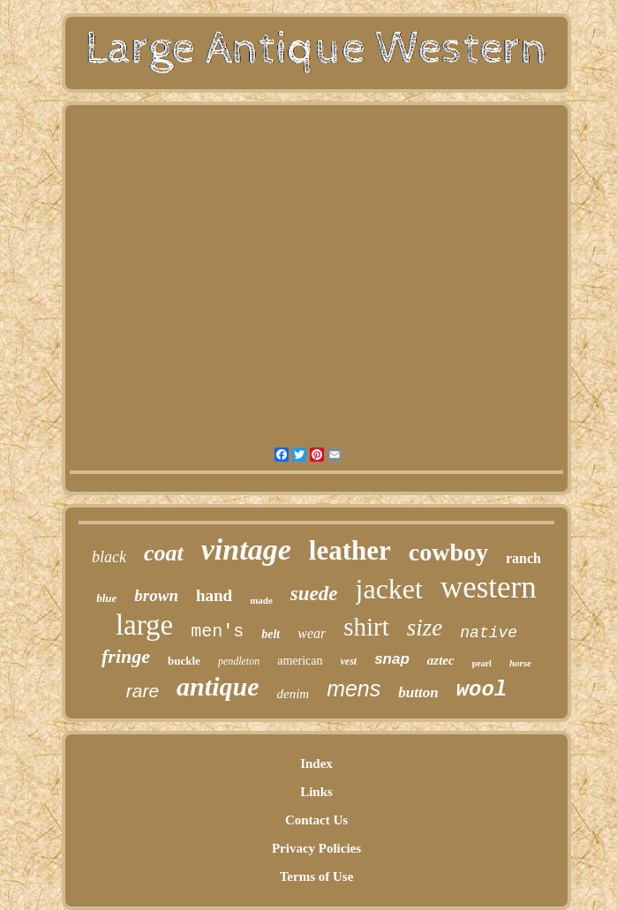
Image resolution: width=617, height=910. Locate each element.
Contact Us (316, 820)
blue (106, 598)
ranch (523, 558)
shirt (366, 627)
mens (353, 688)
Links (316, 792)
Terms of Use (317, 876)
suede (314, 594)
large (144, 625)
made (261, 600)
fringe (126, 656)
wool (482, 690)
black (109, 557)
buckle (184, 660)
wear (311, 633)
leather (350, 550)
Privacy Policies (316, 848)
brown (156, 595)
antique (218, 686)
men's (217, 631)
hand (214, 595)
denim (292, 694)
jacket (389, 589)
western (488, 587)
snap (392, 659)
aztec (441, 660)
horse (520, 663)
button (418, 692)
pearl (482, 663)
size (425, 627)
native (488, 633)
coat (164, 553)
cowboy (448, 552)
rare (142, 691)
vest (349, 661)
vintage (246, 549)
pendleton (239, 661)
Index (316, 763)
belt (270, 634)
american (299, 660)
